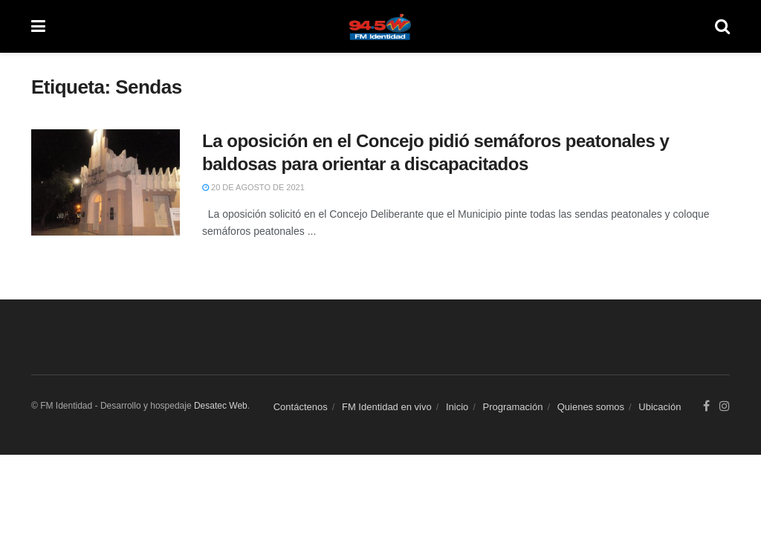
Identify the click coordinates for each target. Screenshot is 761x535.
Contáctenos (300, 406)
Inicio (457, 406)
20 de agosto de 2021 (253, 187)
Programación (513, 406)
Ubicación (659, 406)
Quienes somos (590, 406)
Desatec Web (220, 406)
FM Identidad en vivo (387, 406)
